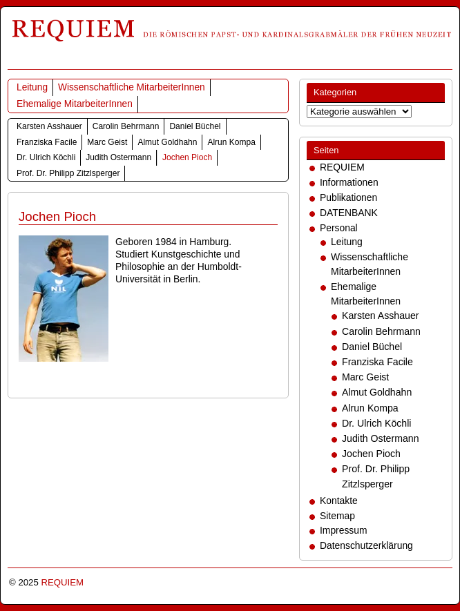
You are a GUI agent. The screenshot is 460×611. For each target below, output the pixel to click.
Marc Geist (107, 142)
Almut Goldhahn (167, 142)
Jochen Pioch (187, 157)
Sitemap (337, 515)
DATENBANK (349, 212)
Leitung (32, 87)
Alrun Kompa (231, 142)
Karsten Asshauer (49, 126)
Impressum (343, 530)
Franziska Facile (47, 142)
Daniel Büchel (194, 126)
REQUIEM (342, 167)
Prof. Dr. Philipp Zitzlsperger (68, 173)
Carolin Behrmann (126, 126)
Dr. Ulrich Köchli (46, 157)
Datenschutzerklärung (366, 545)
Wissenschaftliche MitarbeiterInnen (131, 87)
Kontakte (339, 500)
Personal (339, 227)
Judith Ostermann (118, 157)
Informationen (349, 182)
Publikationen (348, 197)
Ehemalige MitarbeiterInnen (75, 104)
